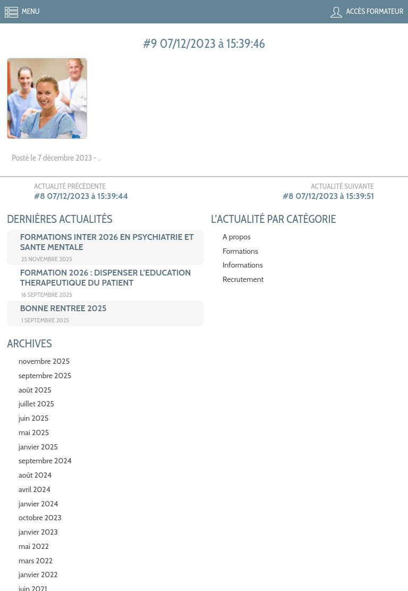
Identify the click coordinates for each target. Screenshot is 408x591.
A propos (237, 237)
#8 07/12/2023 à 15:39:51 (328, 196)
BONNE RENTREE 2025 (63, 308)
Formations (240, 251)
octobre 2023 (40, 517)
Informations (243, 265)
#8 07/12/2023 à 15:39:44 (81, 196)
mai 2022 (34, 546)
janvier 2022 (38, 574)
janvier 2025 (38, 447)
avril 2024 (34, 489)
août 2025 (35, 390)
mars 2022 (36, 560)
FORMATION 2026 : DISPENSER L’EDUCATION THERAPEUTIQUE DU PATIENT (105, 278)
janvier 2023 (38, 532)
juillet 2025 (36, 404)
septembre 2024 (45, 460)
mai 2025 (34, 432)
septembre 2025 (45, 375)
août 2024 (35, 475)
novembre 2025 (44, 361)
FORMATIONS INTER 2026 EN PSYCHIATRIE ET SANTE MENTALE (107, 242)
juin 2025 (33, 418)
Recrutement (243, 279)
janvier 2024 (38, 504)
